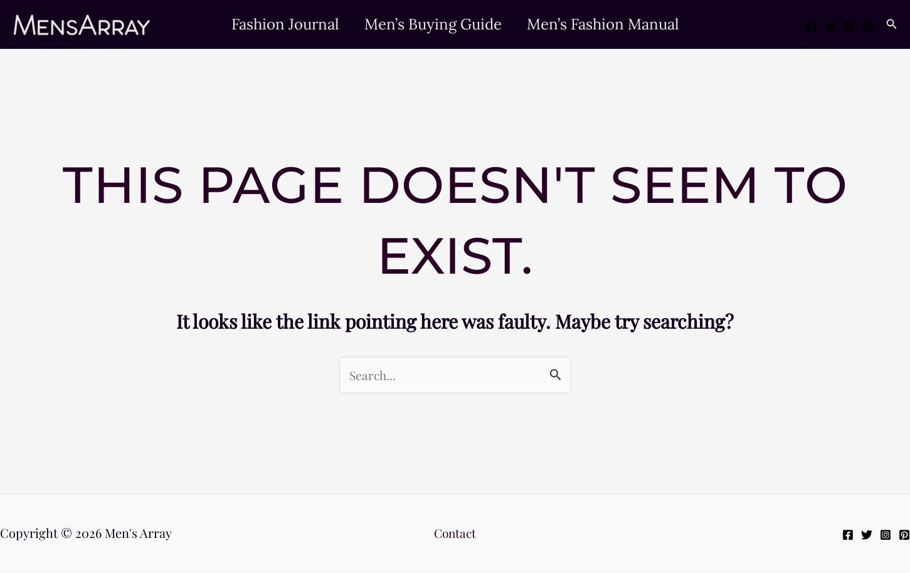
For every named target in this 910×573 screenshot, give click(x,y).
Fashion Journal (280, 24)
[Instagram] (849, 26)
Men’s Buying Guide (433, 24)
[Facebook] (811, 26)
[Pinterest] (868, 26)
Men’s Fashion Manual (608, 24)
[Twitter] (830, 26)
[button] (891, 24)
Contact (455, 533)
